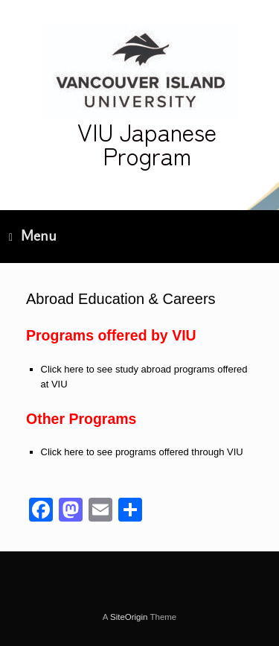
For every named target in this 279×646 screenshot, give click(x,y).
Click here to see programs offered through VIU (142, 451)
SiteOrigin (129, 616)
